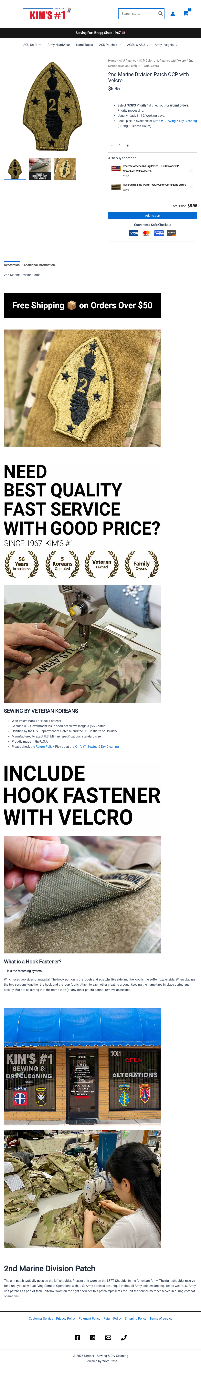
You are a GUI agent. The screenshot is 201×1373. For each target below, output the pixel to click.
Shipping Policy (135, 1318)
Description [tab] (12, 265)
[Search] (161, 14)
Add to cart (152, 216)
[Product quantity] (120, 145)
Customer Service (41, 1318)
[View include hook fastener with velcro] (40, 169)
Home (112, 60)
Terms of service (161, 1318)
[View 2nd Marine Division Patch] (15, 169)
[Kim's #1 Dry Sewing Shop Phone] (124, 1337)
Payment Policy (89, 1318)
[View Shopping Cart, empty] (185, 13)
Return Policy (44, 746)
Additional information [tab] (39, 265)
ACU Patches (127, 60)
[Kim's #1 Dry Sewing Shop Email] (108, 1337)
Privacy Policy (66, 1318)
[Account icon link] (172, 13)
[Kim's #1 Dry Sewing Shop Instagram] (93, 1337)
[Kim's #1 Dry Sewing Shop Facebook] (77, 1337)
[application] (119, 45)
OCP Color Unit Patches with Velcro (162, 60)
